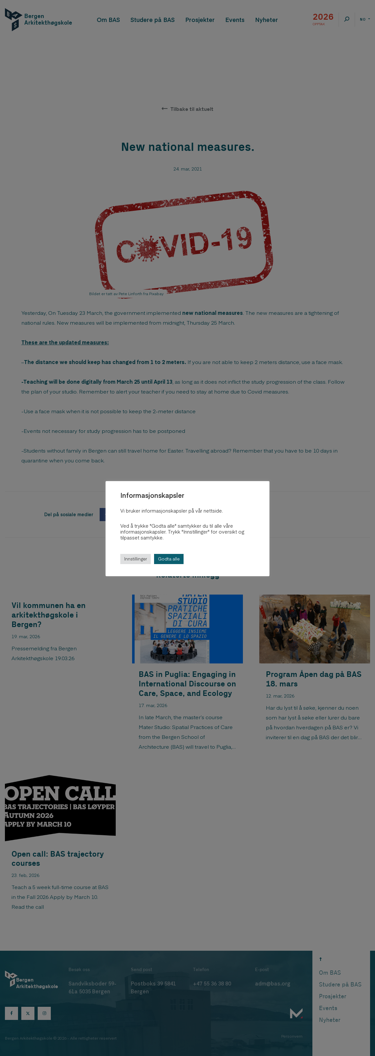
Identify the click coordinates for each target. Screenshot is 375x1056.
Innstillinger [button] (135, 559)
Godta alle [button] (169, 559)
